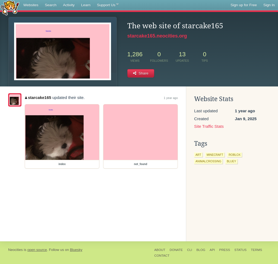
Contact (161, 255)
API (212, 250)
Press (224, 250)
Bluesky (76, 250)
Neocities (15, 250)
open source (37, 250)
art (198, 154)
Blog (200, 250)
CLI (189, 250)
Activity (69, 5)
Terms (256, 250)
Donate (176, 250)
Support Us (107, 5)
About (159, 250)
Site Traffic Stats (209, 126)
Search (50, 5)
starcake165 (38, 97)
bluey (231, 161)
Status (240, 250)
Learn (86, 5)
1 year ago (171, 98)
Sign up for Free (243, 5)
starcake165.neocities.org (157, 36)
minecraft (215, 154)
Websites (30, 5)
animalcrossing (208, 161)
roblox (235, 154)
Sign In (269, 5)
